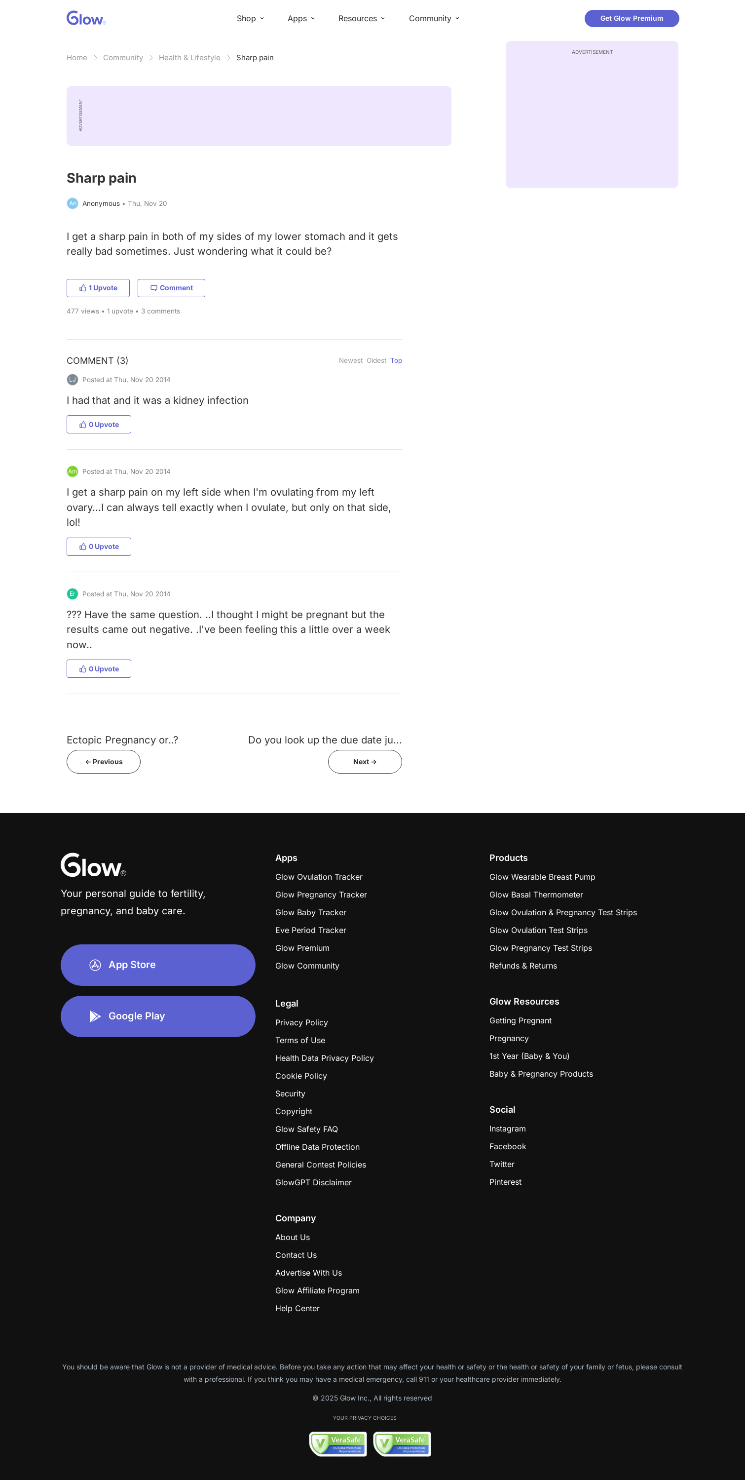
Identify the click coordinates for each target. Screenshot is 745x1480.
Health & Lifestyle (190, 57)
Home (77, 57)
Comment (171, 287)
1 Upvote (98, 287)
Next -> (365, 761)
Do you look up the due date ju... (325, 740)
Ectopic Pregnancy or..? (122, 740)
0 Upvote (99, 424)
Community (123, 57)
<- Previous (104, 761)
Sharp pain (255, 57)
